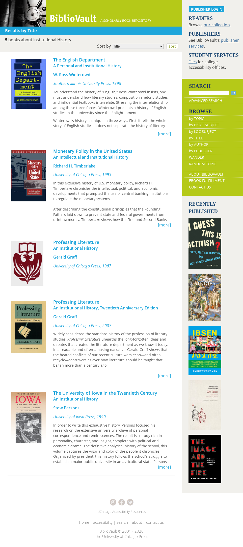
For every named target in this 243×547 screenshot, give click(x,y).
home (84, 522)
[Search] (209, 93)
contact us (155, 522)
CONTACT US (200, 187)
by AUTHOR (198, 144)
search (122, 522)
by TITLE (196, 138)
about (137, 522)
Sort (172, 46)
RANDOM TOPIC (202, 163)
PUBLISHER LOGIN (206, 9)
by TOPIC (196, 118)
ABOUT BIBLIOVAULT (206, 174)
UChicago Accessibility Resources (121, 511)
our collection (217, 25)
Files (192, 62)
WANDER (196, 157)
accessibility (103, 522)
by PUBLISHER (200, 151)
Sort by (139, 46)
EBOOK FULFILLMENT (207, 180)
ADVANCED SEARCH (205, 100)
